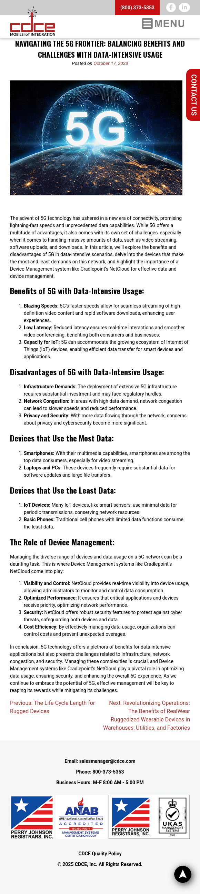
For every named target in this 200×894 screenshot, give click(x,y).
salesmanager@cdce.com (107, 761)
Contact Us (194, 95)
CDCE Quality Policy (99, 853)
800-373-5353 (108, 772)
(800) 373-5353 (137, 7)
